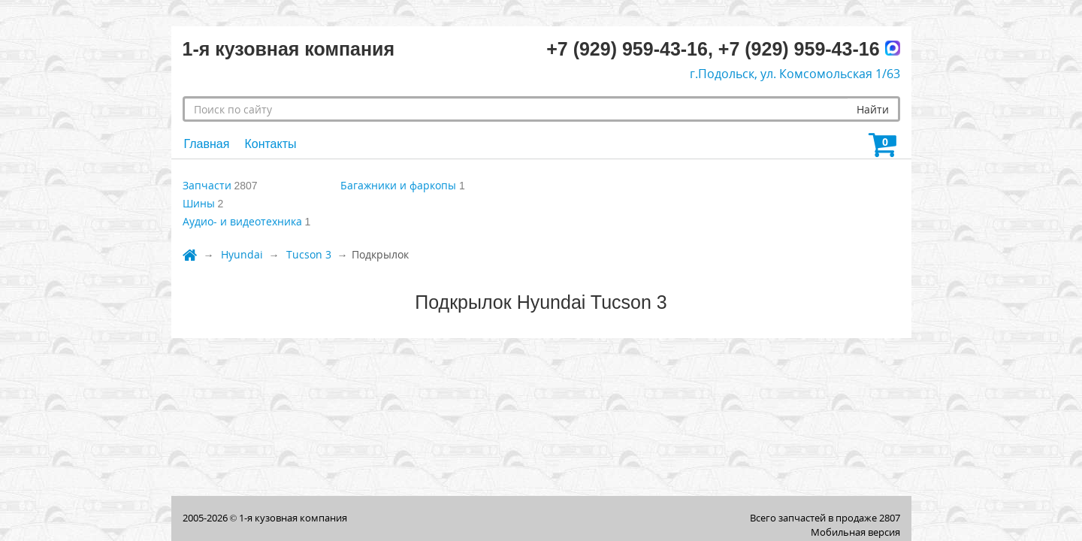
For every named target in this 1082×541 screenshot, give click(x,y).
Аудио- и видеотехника (242, 221)
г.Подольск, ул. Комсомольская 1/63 (795, 73)
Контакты (270, 144)
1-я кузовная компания (293, 517)
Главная (207, 144)
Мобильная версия (855, 532)
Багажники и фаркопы (398, 185)
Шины (199, 203)
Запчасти (207, 185)
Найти (873, 109)
